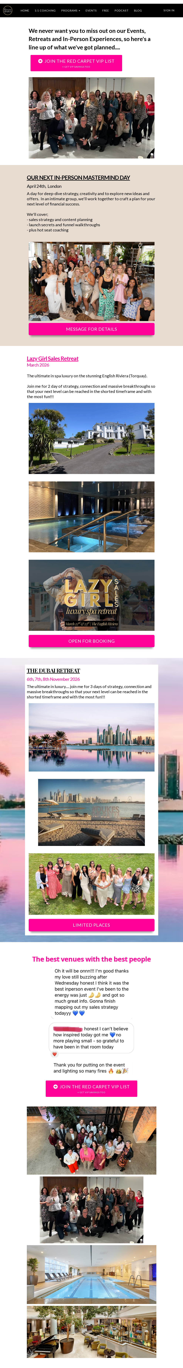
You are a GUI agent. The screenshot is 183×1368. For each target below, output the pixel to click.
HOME (25, 10)
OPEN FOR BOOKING (91, 641)
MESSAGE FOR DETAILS (91, 329)
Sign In (169, 10)
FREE (105, 10)
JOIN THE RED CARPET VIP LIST (76, 63)
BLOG (138, 10)
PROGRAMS (70, 10)
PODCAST (122, 10)
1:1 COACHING (45, 10)
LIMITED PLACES (91, 925)
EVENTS (91, 10)
